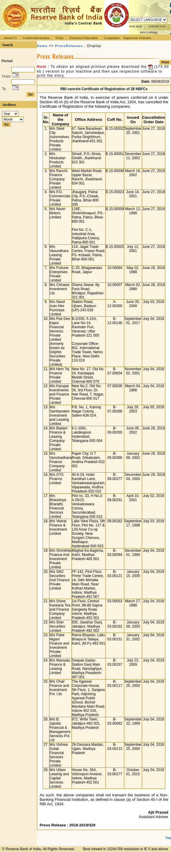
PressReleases (69, 46)
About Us (10, 38)
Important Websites (137, 38)
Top (168, 838)
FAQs (59, 38)
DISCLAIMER (149, 32)
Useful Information (36, 38)
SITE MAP (135, 26)
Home (42, 46)
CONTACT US (157, 26)
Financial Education (83, 38)
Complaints (112, 38)
